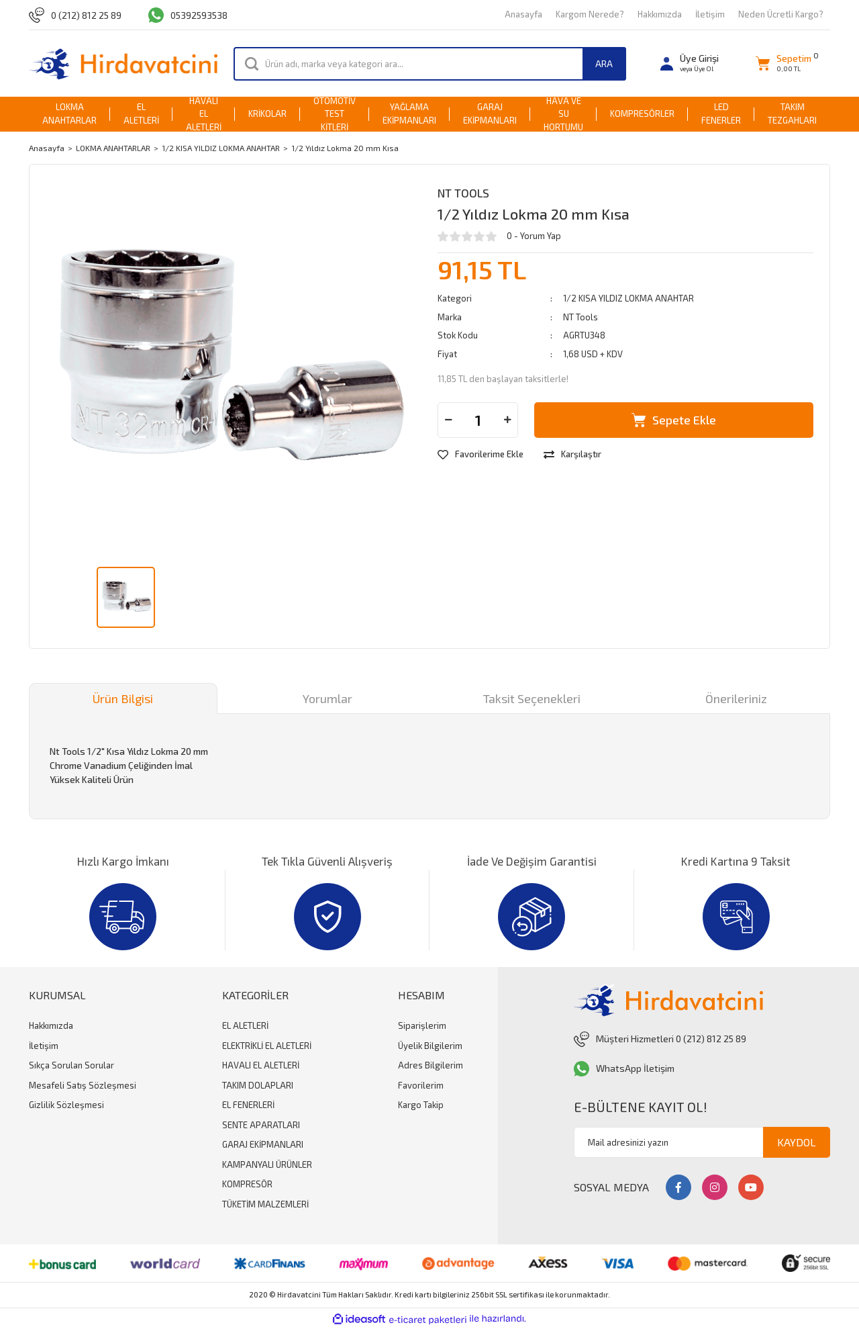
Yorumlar (327, 698)
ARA (604, 63)
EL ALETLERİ (245, 1025)
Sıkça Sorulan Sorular (71, 1065)
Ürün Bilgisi (123, 698)
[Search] (430, 64)
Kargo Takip (421, 1104)
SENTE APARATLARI (261, 1124)
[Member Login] (689, 63)
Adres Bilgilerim (430, 1065)
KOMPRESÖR (247, 1184)
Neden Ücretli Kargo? (780, 14)
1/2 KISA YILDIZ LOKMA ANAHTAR (628, 298)
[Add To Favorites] (480, 454)
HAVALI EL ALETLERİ (260, 1065)
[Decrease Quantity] (448, 420)
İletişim (710, 14)
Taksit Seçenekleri (531, 698)
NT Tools (463, 192)
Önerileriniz (736, 698)
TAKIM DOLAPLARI (257, 1085)
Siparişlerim (422, 1025)
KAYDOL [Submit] (796, 1142)
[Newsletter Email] (702, 1142)
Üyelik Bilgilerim (430, 1045)
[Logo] (123, 63)
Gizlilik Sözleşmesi (66, 1104)
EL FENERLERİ (248, 1104)
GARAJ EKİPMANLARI (262, 1144)
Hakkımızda (660, 14)
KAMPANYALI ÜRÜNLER (267, 1164)
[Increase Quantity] (507, 420)
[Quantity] (477, 420)
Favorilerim (421, 1085)
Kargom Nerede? (590, 14)
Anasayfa (523, 14)
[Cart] (783, 63)
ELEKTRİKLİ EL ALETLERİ (266, 1045)
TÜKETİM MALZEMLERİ (265, 1204)
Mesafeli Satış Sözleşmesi (82, 1085)
